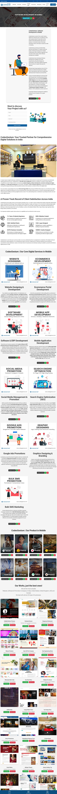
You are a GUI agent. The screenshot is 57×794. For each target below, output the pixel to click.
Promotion (33, 4)
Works (44, 4)
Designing (39, 4)
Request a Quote (26, 18)
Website (14, 4)
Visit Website (6, 625)
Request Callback (17, 125)
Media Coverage (4, 1)
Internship (25, 1)
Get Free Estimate (53, 5)
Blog (39, 1)
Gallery (35, 1)
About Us (47, 4)
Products (24, 4)
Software (19, 4)
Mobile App (28, 4)
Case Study (31, 1)
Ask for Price (13, 625)
